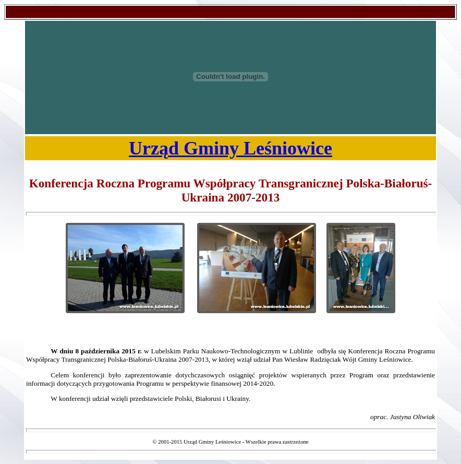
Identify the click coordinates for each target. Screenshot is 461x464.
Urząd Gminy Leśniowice (230, 148)
